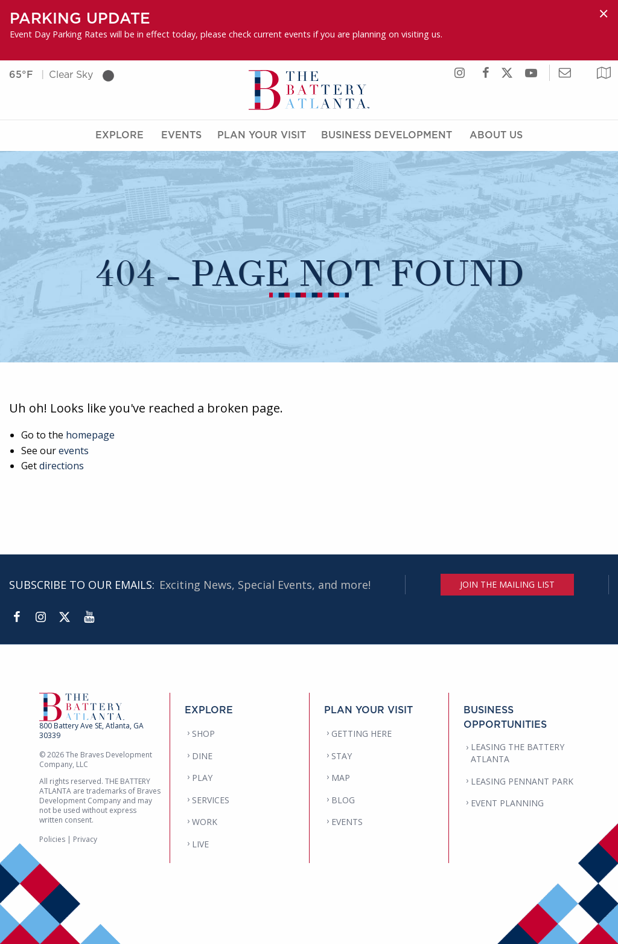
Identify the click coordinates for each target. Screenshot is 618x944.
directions (61, 465)
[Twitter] (64, 617)
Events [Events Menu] (181, 134)
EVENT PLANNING (507, 803)
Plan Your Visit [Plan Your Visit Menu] (261, 134)
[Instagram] (40, 617)
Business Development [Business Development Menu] (386, 134)
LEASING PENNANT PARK (522, 781)
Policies (52, 839)
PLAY (202, 777)
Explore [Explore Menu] (119, 134)
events (74, 450)
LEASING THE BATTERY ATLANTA (517, 753)
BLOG (343, 800)
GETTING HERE (361, 733)
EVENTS (347, 821)
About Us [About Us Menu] (496, 134)
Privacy (85, 839)
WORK (204, 821)
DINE (202, 756)
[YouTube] (88, 617)
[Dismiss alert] (603, 13)
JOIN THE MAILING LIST (507, 584)
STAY (341, 756)
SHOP (203, 733)
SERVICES (210, 800)
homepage (90, 434)
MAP (340, 777)
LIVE (200, 844)
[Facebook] (16, 617)
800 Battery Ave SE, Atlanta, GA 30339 (91, 730)
